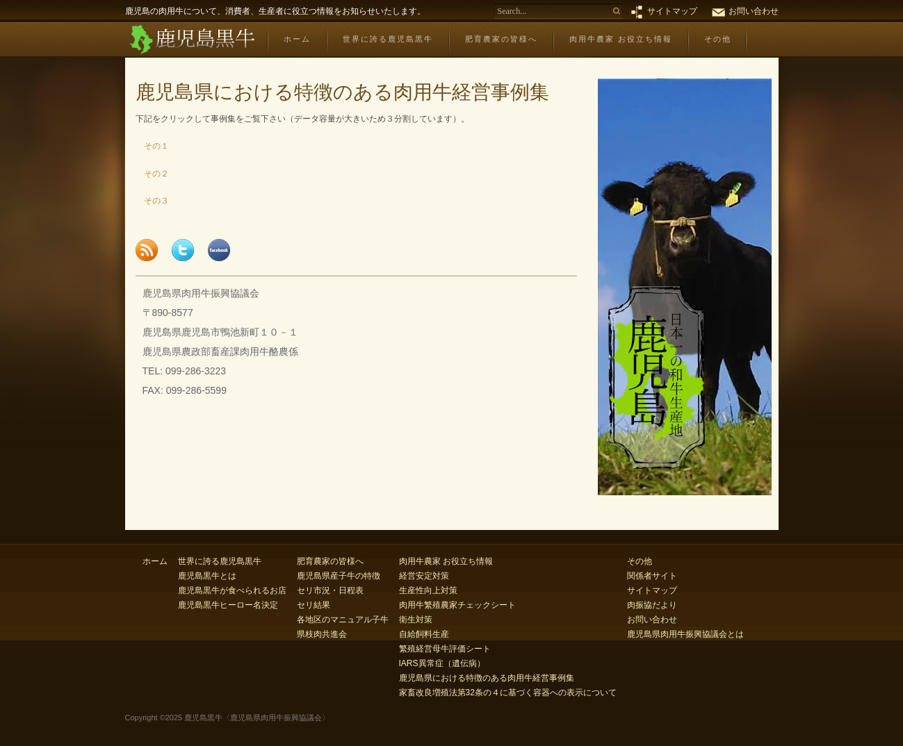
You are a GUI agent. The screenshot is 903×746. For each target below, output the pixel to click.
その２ (152, 174)
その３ (152, 201)
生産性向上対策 (428, 590)
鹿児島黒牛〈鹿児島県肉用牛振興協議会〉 (192, 40)
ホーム (297, 39)
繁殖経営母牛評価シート (445, 649)
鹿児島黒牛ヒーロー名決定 (228, 605)
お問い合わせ (754, 11)
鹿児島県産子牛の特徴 (338, 576)
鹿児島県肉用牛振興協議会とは (685, 634)
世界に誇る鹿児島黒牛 (388, 39)
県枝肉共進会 (322, 634)
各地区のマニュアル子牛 (343, 619)
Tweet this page (183, 250)
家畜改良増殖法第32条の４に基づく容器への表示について (508, 692)
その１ (152, 146)
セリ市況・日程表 (330, 590)
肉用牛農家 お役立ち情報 (620, 39)
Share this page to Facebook (219, 250)
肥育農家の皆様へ (501, 39)
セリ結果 (313, 605)
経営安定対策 (424, 576)
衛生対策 (415, 619)
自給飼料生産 (424, 634)
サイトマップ (672, 11)
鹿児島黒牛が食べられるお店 (232, 590)
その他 (717, 39)
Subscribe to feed (147, 250)
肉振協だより (652, 605)
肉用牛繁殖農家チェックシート (457, 605)
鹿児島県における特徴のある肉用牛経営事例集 (486, 678)
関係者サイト (652, 576)
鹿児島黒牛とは (207, 576)
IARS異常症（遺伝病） (442, 663)
